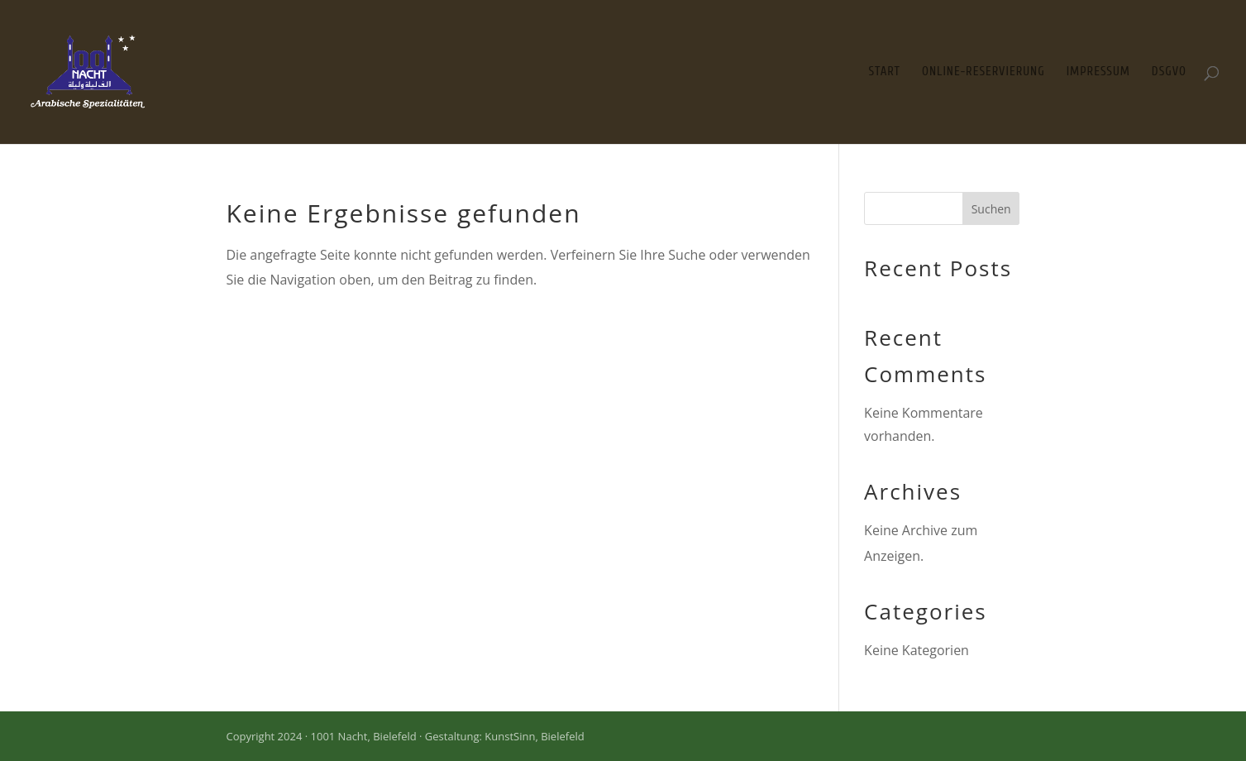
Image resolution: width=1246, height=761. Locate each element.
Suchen (991, 209)
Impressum (1098, 72)
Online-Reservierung (983, 72)
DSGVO (1169, 72)
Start (884, 72)
